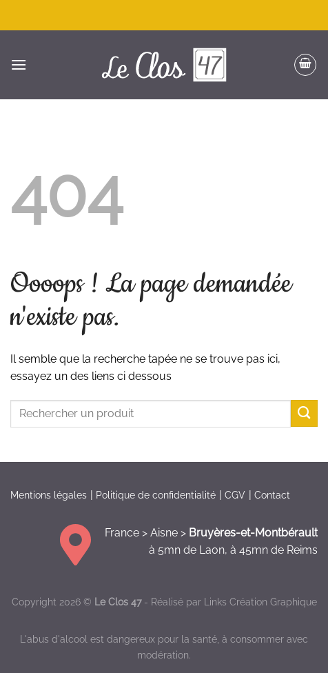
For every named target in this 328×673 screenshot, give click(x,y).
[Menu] (18, 64)
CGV (235, 495)
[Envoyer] (304, 413)
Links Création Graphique (260, 601)
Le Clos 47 (117, 601)
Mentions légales (48, 495)
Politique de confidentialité (156, 495)
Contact (272, 495)
